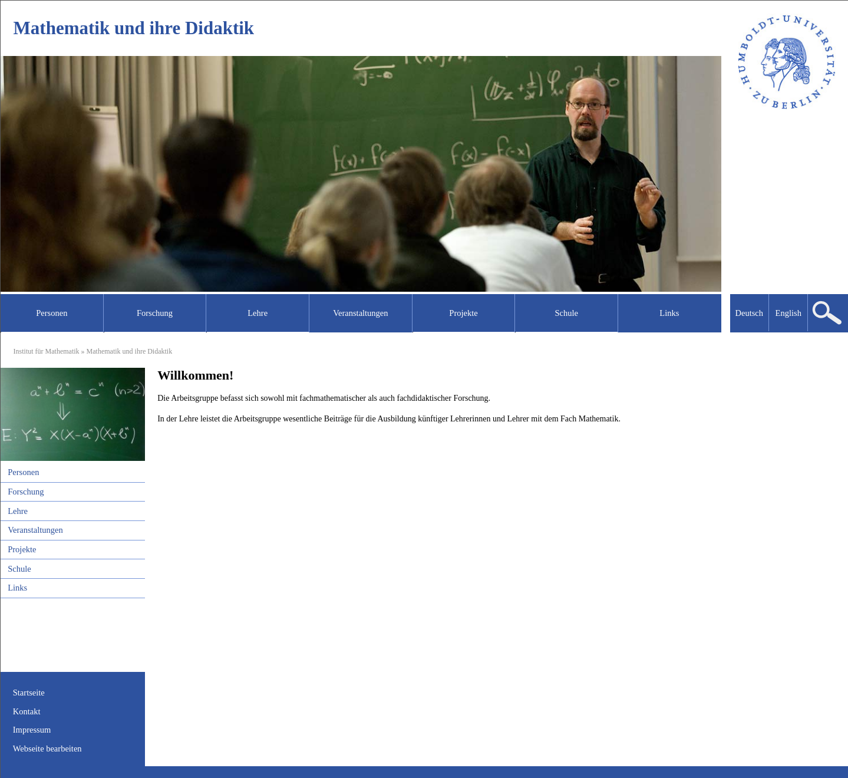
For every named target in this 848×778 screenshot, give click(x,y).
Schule (19, 568)
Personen (23, 472)
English (788, 313)
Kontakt (27, 711)
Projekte (22, 549)
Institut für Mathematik (47, 351)
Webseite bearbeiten (47, 748)
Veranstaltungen (35, 530)
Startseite (29, 692)
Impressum (32, 729)
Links (17, 587)
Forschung (26, 491)
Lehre (18, 511)
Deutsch (749, 313)
